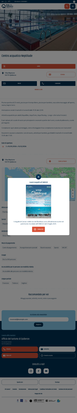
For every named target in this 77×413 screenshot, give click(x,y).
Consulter (40, 229)
